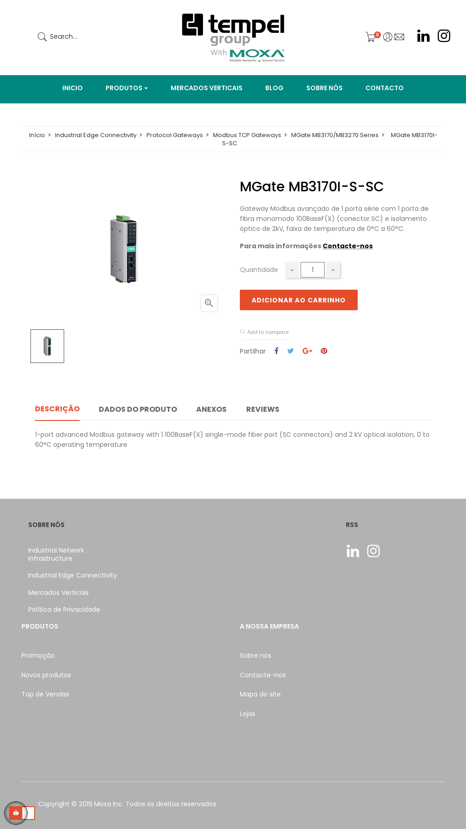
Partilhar (276, 351)
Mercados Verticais (58, 592)
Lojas (247, 713)
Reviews (262, 409)
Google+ (307, 351)
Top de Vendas (45, 694)
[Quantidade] (312, 270)
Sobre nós (255, 655)
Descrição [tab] (57, 409)
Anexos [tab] (211, 409)
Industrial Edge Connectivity (72, 575)
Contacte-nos (348, 246)
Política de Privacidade (64, 609)
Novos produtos (46, 675)
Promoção (38, 655)
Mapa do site (260, 694)
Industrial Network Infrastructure (56, 554)
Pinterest (324, 351)
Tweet (290, 351)
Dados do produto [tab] (138, 409)
